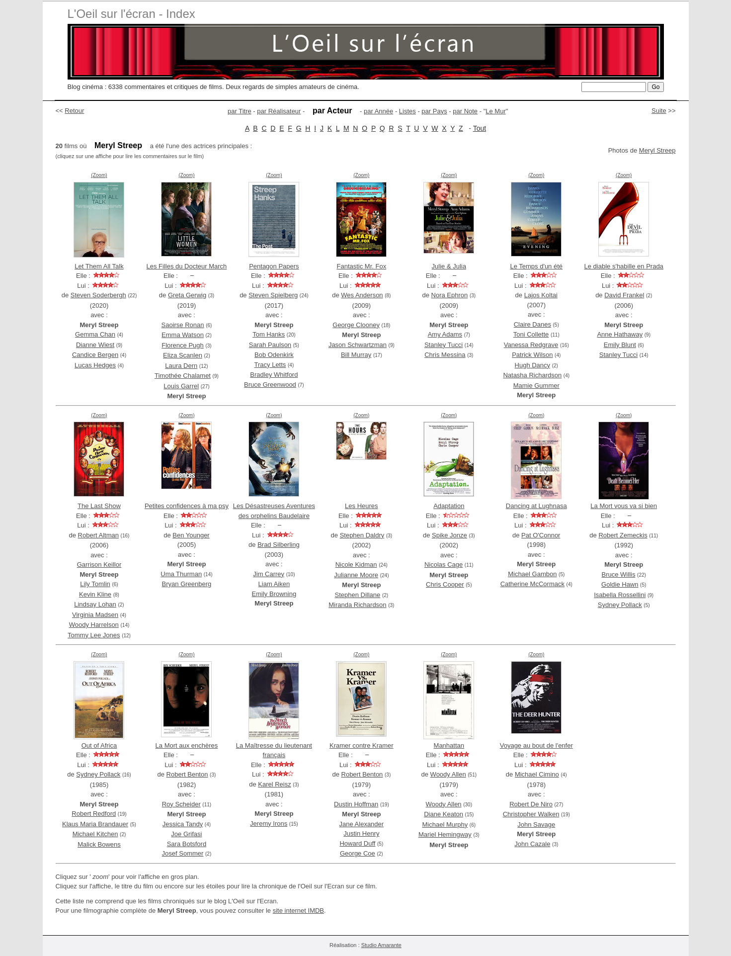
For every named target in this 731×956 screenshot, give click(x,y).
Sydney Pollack (620, 604)
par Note (465, 111)
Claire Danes (532, 324)
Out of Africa (99, 745)
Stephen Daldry (362, 535)
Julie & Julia (449, 266)
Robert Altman (98, 535)
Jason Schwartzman (357, 344)
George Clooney (356, 325)
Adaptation (448, 506)
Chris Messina (444, 354)
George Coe (357, 853)
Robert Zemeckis (622, 535)
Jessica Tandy (182, 824)
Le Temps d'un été (536, 266)
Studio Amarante (381, 945)
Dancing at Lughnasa (536, 506)
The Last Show (99, 506)
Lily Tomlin (95, 584)
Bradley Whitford (274, 374)
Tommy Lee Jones (94, 635)
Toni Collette (531, 334)
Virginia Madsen (95, 614)
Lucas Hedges (95, 365)
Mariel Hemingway (445, 834)
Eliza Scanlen (182, 355)
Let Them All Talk (99, 266)
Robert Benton (187, 774)
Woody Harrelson (94, 624)
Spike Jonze (449, 535)
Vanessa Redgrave (531, 344)
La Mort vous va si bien (623, 506)
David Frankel (624, 295)
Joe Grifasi (186, 834)
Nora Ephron (449, 295)
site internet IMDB (298, 910)
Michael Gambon (532, 574)
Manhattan (449, 745)
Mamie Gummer (536, 385)
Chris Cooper (445, 584)
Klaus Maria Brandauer (95, 824)
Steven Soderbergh (98, 295)
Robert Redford (94, 813)
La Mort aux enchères (187, 745)
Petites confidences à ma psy (187, 506)
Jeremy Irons (268, 823)
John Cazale (532, 844)
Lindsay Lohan (95, 604)
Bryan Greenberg (187, 584)
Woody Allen (448, 774)
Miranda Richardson (357, 604)
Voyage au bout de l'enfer (536, 745)
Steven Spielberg (273, 295)
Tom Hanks (268, 334)
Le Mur (495, 111)
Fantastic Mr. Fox (361, 266)
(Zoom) (99, 175)
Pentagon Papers (274, 266)
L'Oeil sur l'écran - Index (131, 13)
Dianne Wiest (95, 344)
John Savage (536, 824)
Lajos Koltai (541, 295)
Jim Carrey (268, 574)
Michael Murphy (445, 824)
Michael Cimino (537, 774)
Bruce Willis (619, 574)
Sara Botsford (187, 844)
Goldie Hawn (619, 584)
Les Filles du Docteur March (187, 266)
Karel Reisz (274, 784)
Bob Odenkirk (274, 354)
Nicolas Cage (443, 564)
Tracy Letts (270, 364)
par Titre (239, 111)
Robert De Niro (531, 804)
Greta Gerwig (187, 295)
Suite (658, 110)
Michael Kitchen (95, 834)
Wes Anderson (362, 295)
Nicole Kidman (356, 564)
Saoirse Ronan (183, 325)
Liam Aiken (274, 584)
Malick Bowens (99, 844)
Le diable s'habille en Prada (623, 266)
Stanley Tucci (443, 344)
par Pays (434, 111)
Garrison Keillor (99, 564)
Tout (479, 128)
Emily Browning (274, 594)
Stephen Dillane (358, 595)
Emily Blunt (620, 344)
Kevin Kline (95, 594)
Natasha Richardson (532, 375)
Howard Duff (357, 843)
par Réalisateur (279, 111)
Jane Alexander (361, 824)
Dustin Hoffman (356, 804)
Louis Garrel (181, 386)
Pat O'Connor (540, 535)
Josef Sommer (183, 853)
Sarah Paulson (270, 344)
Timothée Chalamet (183, 375)
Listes (407, 111)
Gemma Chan (95, 334)
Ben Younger (190, 535)
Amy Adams (445, 334)
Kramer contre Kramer (361, 745)
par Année (378, 111)
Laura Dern (181, 365)
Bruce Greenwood (270, 384)
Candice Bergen (95, 354)
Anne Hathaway (620, 334)
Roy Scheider (181, 804)
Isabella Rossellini (620, 595)
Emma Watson (183, 335)
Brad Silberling (278, 544)
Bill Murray (356, 354)
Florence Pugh (183, 345)
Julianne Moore (356, 575)
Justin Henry (361, 833)
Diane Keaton (443, 814)
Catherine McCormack (532, 584)
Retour (74, 110)
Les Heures (361, 506)
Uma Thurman (181, 574)
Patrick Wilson (532, 354)
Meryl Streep (657, 150)
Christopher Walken (531, 814)
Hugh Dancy (533, 365)
